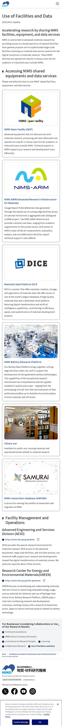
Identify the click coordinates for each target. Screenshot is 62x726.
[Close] (58, 706)
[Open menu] (57, 4)
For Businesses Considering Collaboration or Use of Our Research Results (30, 625)
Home (4, 654)
